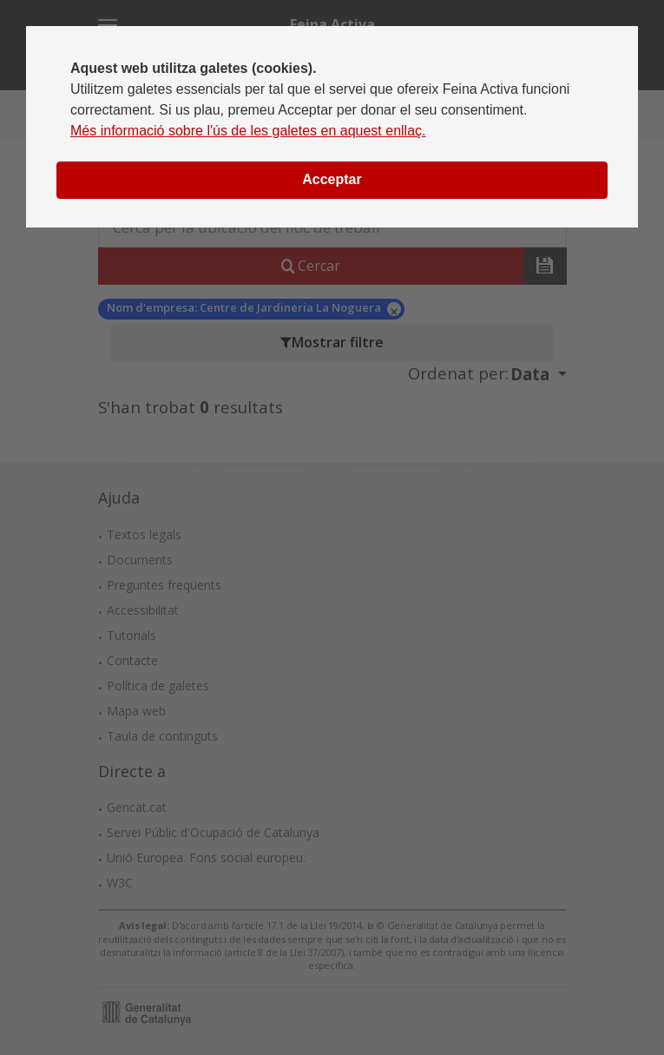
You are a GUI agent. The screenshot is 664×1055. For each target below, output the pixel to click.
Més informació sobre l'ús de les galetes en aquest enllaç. (248, 130)
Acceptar (331, 179)
